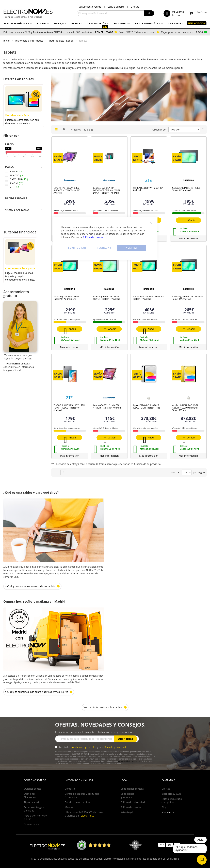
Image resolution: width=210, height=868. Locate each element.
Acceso (176, 15)
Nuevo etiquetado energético (171, 800)
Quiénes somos (32, 788)
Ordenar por (159, 129)
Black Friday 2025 (171, 793)
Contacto (70, 788)
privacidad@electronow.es (129, 761)
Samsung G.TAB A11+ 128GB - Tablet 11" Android (186, 189)
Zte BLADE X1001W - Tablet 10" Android (148, 189)
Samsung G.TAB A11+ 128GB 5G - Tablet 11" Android (188, 297)
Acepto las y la (92, 747)
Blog (163, 807)
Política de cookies (93, 237)
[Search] (149, 13)
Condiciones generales (127, 795)
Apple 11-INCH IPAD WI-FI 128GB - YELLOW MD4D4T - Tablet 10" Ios (185, 408)
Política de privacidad (133, 802)
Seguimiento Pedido (90, 6)
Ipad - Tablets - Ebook (61, 40)
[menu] (105, 25)
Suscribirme (125, 739)
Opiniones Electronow (30, 795)
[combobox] (115, 13)
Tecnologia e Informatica (29, 40)
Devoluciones (31, 824)
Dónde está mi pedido (77, 802)
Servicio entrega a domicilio (34, 809)
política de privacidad (114, 747)
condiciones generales (83, 747)
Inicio (6, 40)
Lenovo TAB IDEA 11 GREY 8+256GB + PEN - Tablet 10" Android (67, 190)
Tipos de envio (32, 802)
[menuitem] (17, 23)
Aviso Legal (127, 812)
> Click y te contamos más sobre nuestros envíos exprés (36, 691)
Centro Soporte (115, 6)
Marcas (69, 807)
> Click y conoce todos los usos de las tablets (30, 586)
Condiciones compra (132, 788)
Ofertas (135, 6)
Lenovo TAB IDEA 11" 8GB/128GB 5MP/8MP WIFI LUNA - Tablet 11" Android (106, 190)
